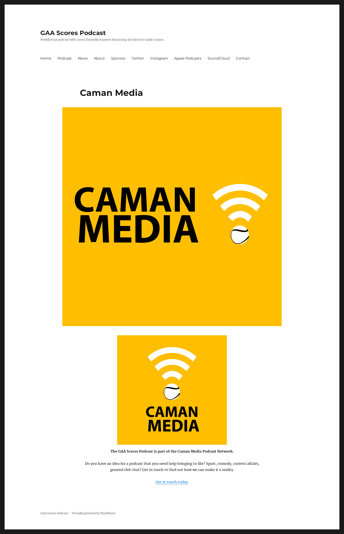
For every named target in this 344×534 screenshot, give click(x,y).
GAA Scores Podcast (73, 33)
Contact (243, 58)
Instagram (159, 58)
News (83, 58)
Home (45, 58)
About (99, 58)
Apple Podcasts (187, 58)
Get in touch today (172, 482)
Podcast (64, 58)
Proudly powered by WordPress (94, 513)
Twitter (138, 58)
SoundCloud (219, 58)
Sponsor (118, 58)
